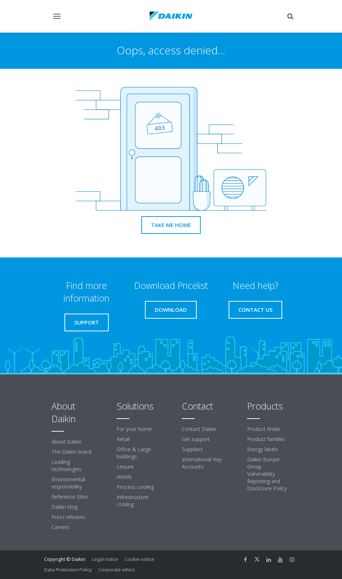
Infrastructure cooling (133, 501)
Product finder (263, 428)
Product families (266, 439)
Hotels (124, 476)
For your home (134, 428)
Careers (60, 527)
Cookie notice (139, 559)
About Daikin (66, 441)
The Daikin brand (71, 451)
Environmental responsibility (68, 483)
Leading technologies (66, 465)
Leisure (125, 466)
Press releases (68, 516)
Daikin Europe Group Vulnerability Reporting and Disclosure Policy (267, 474)
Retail (123, 439)
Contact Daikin (199, 428)
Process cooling (135, 486)
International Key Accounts (202, 463)
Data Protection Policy (68, 569)
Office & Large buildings (134, 453)
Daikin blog (64, 506)
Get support (196, 439)
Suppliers (192, 449)
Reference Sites (69, 496)
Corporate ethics (117, 569)
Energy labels (262, 449)
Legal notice (105, 559)
